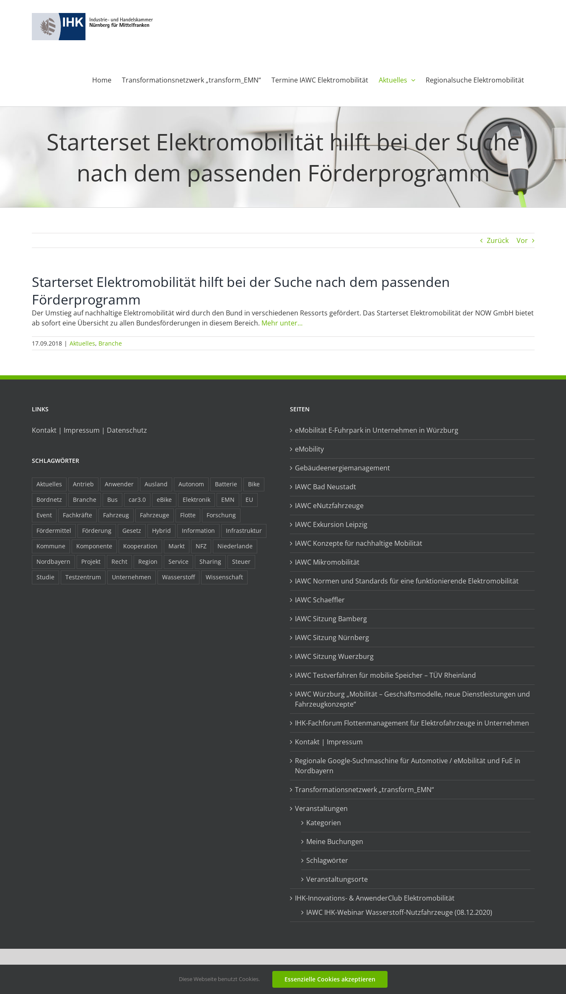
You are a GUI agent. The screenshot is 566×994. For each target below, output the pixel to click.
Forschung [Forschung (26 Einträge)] (221, 515)
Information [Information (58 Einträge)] (198, 530)
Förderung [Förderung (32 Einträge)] (96, 530)
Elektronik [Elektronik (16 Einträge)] (196, 499)
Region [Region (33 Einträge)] (148, 561)
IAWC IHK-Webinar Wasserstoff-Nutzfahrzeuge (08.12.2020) (399, 912)
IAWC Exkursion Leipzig (331, 524)
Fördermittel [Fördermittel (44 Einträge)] (53, 530)
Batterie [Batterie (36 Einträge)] (226, 484)
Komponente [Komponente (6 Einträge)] (94, 546)
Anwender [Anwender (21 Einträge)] (119, 484)
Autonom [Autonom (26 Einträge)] (191, 484)
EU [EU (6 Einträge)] (249, 499)
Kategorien (323, 822)
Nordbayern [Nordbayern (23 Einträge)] (53, 561)
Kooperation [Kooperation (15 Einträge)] (140, 546)
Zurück (498, 240)
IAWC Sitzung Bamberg (331, 618)
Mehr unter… (281, 323)
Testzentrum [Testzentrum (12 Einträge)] (83, 577)
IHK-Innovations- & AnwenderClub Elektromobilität (375, 898)
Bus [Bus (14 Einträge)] (112, 499)
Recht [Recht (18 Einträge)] (119, 561)
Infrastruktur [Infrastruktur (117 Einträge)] (244, 530)
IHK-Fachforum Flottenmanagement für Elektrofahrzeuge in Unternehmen (412, 723)
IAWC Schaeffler (320, 599)
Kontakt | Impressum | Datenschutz (89, 430)
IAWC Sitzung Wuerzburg (334, 656)
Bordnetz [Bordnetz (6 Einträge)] (49, 499)
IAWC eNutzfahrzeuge (329, 505)
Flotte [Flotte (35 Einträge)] (188, 515)
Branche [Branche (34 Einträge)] (84, 499)
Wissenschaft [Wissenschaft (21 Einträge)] (224, 577)
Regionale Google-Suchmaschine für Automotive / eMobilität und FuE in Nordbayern (407, 765)
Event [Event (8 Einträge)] (44, 515)
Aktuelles (82, 343)
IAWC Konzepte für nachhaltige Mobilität (358, 543)
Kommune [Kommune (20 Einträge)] (50, 546)
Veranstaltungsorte (337, 879)
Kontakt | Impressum (329, 741)
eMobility (309, 449)
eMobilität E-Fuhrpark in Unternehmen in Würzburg (376, 430)
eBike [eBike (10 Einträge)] (164, 499)
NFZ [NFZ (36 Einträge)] (201, 546)
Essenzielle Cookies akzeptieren (329, 979)
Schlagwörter (327, 860)
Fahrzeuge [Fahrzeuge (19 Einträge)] (154, 515)
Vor (522, 240)
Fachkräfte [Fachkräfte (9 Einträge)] (77, 515)
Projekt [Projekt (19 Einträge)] (91, 561)
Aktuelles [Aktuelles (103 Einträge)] (49, 484)
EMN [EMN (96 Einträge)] (228, 499)
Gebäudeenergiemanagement (342, 467)
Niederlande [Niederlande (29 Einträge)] (235, 546)
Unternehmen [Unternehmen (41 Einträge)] (131, 577)
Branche (110, 343)
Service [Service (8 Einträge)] (178, 561)
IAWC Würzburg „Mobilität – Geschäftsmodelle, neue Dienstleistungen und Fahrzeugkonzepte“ (412, 699)
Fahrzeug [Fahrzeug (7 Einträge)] (116, 515)
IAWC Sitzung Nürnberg (332, 637)
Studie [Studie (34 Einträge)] (45, 577)
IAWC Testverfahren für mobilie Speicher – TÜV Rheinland (385, 675)
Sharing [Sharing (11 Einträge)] (210, 561)
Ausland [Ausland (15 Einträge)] (156, 484)
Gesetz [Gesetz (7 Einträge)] (131, 530)
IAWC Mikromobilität (327, 562)
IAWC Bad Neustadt (325, 486)
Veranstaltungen (321, 808)
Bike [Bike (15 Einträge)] (254, 484)
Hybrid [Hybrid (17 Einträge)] (161, 530)
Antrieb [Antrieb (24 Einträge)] (83, 484)
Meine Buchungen (334, 841)
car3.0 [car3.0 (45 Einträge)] (137, 499)
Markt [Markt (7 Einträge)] (176, 546)
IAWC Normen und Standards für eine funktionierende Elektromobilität (407, 581)
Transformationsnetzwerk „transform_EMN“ (364, 789)
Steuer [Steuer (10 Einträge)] (241, 561)
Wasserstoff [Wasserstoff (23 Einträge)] (178, 577)
